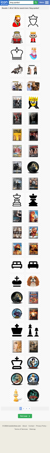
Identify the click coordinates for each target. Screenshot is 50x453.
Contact (31, 426)
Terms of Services (21, 429)
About (24, 426)
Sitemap (32, 429)
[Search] (35, 2)
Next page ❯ (25, 416)
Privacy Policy (41, 426)
